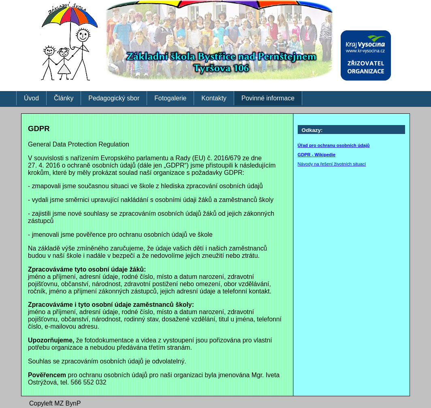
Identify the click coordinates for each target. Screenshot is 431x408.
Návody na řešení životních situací (332, 164)
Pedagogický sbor (113, 98)
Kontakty (213, 98)
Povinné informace (267, 98)
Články (63, 98)
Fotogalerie (170, 98)
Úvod (31, 98)
